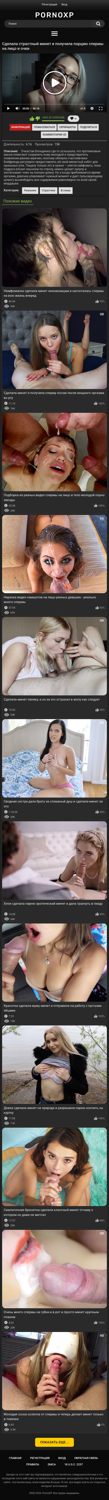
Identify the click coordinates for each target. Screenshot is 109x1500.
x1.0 (83, 108)
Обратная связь (86, 1458)
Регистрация (49, 4)
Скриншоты (67, 127)
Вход (64, 4)
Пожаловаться (44, 127)
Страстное (48, 190)
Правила (32, 1464)
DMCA (52, 1464)
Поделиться (88, 127)
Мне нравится (32, 119)
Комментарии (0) (54, 134)
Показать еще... (54, 1442)
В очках (65, 190)
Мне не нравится (37, 119)
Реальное (30, 190)
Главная (15, 1458)
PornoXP (47, 1493)
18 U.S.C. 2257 (73, 1464)
